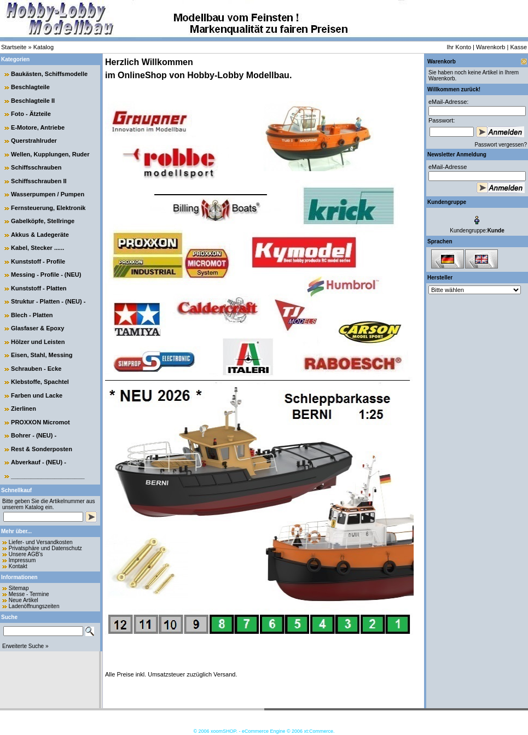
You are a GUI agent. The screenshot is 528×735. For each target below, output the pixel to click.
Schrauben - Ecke (36, 368)
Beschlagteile (30, 87)
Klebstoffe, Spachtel (40, 381)
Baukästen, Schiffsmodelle (49, 74)
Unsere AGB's (26, 554)
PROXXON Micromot (40, 422)
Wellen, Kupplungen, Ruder (50, 154)
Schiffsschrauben (36, 167)
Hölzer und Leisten (38, 342)
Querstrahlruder (34, 140)
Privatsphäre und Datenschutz (45, 548)
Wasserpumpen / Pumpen (47, 194)
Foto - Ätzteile (31, 113)
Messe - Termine (29, 594)
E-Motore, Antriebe (38, 127)
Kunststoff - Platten (38, 288)
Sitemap (19, 588)
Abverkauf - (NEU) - (38, 462)
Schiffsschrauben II (38, 181)
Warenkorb (490, 47)
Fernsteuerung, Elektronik (48, 208)
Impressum (22, 560)
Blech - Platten (32, 315)
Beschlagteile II (33, 100)
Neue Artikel (23, 600)
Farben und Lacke (36, 395)
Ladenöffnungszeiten (34, 606)
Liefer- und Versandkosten (41, 542)
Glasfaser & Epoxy (37, 328)
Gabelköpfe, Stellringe (42, 221)
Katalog (43, 47)
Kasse (518, 47)
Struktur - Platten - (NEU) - (48, 301)
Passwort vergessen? (500, 145)
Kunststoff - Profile (38, 261)
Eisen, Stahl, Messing (41, 355)
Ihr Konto (458, 47)
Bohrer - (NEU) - (33, 435)
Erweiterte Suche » (25, 646)
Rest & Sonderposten (41, 449)
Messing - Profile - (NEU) (46, 274)
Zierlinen (23, 408)
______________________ (48, 475)
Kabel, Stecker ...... (37, 247)
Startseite (13, 47)
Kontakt (18, 566)
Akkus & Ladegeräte (40, 234)
